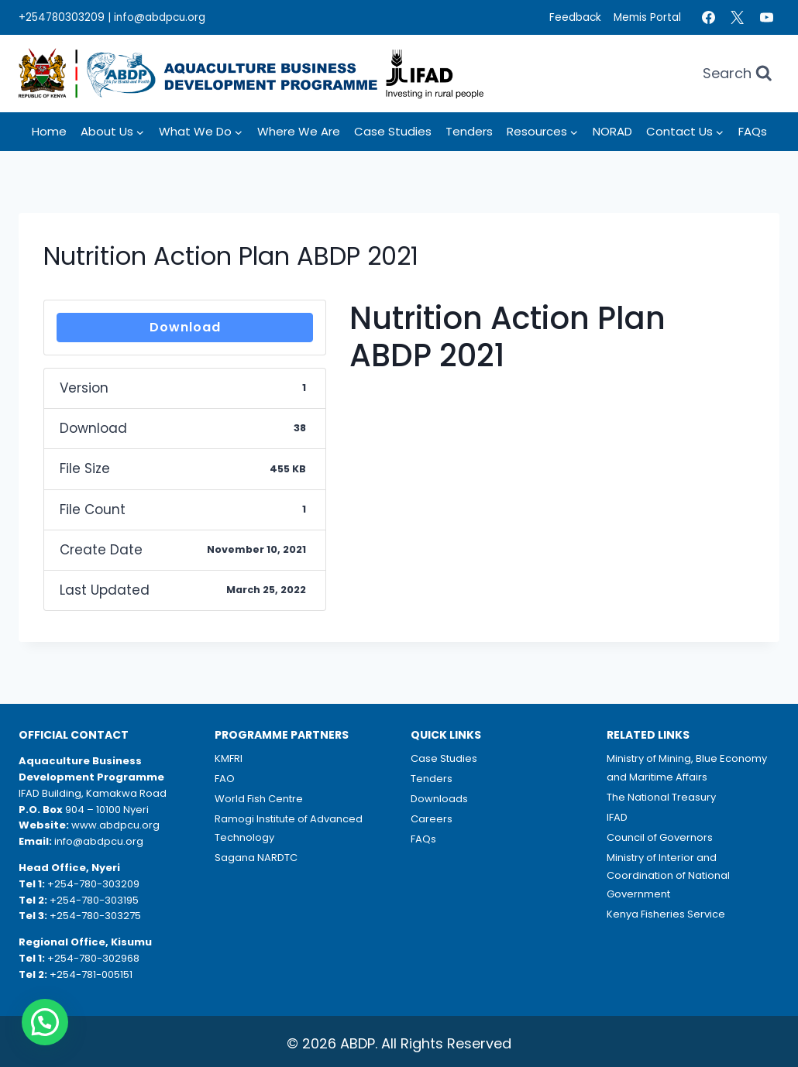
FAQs (752, 131)
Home (49, 131)
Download (185, 327)
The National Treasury (661, 797)
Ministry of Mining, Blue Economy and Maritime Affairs (687, 767)
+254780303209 (62, 17)
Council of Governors (660, 837)
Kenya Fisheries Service (666, 914)
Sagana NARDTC (256, 857)
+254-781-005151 (91, 974)
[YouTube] (766, 18)
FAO (225, 778)
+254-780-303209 (93, 884)
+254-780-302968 (93, 958)
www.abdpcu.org (115, 825)
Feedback (575, 17)
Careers (431, 818)
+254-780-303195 (94, 900)
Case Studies (393, 131)
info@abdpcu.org (159, 17)
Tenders (469, 131)
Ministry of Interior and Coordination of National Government (668, 875)
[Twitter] (737, 18)
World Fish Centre (259, 798)
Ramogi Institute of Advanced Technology (289, 827)
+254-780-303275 (95, 915)
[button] (45, 1022)
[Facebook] (708, 18)
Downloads (439, 798)
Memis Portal (647, 17)
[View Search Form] (737, 74)
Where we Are (298, 131)
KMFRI (228, 758)
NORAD (612, 131)
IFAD (617, 817)
